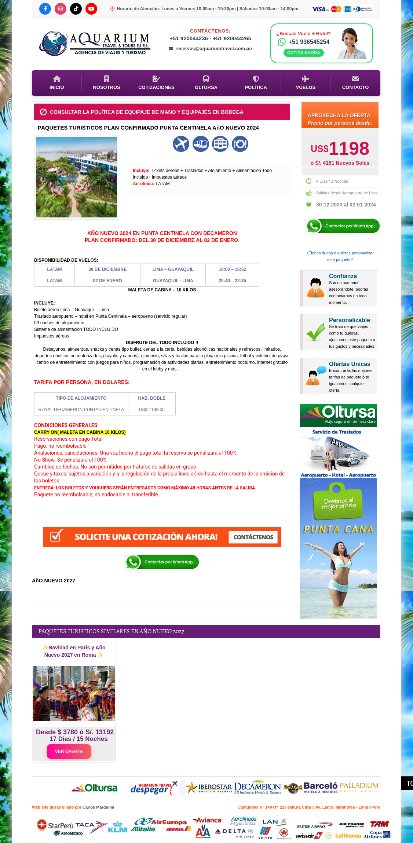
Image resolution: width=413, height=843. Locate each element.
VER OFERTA (69, 751)
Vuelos (305, 82)
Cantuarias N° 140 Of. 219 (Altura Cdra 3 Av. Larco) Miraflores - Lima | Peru (309, 807)
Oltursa (206, 82)
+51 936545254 (304, 42)
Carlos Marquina (98, 807)
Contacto (355, 82)
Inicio (57, 82)
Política (256, 82)
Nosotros (106, 82)
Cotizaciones (156, 82)
